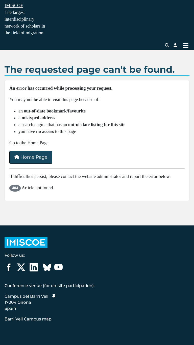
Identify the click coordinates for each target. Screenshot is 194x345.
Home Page (30, 157)
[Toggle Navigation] (185, 45)
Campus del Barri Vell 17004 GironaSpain (30, 302)
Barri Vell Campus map (28, 319)
